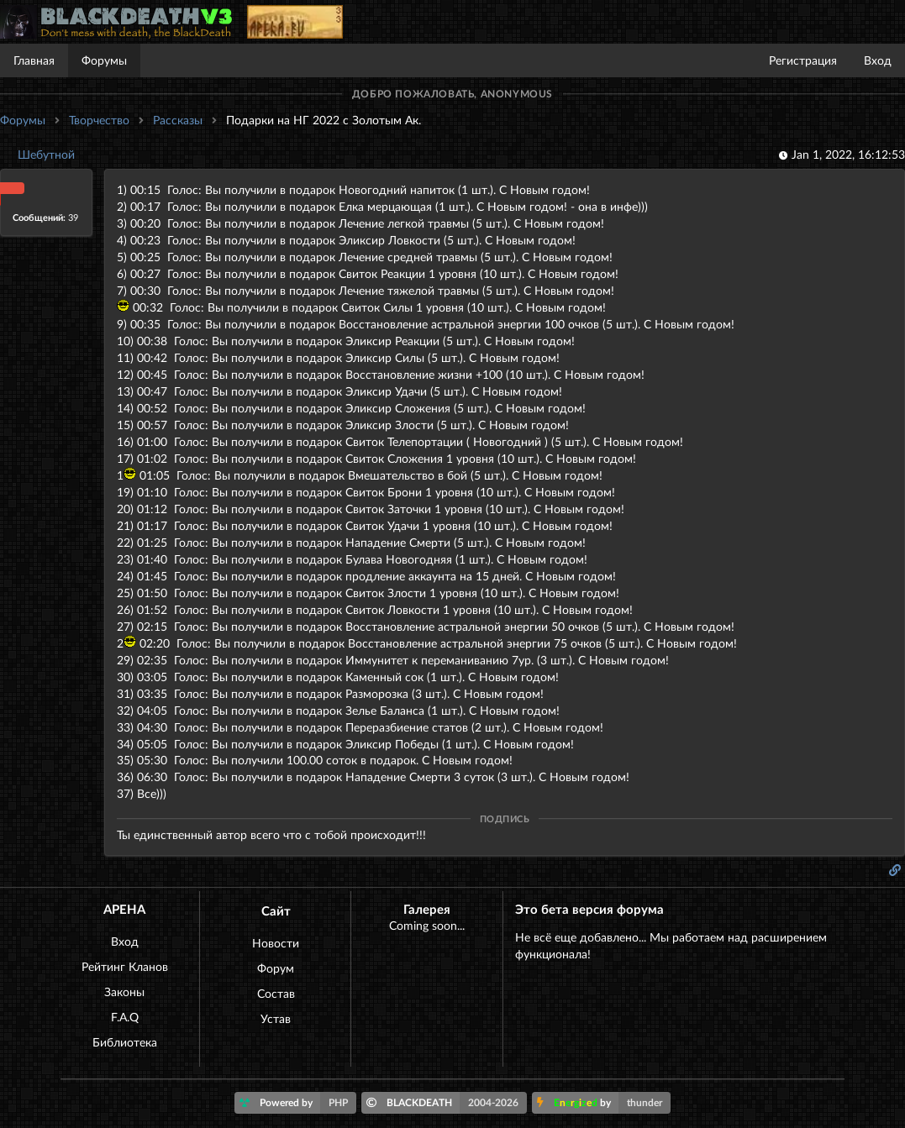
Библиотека (124, 1042)
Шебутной (46, 154)
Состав (276, 993)
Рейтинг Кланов (125, 966)
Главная (34, 60)
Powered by (297, 1103)
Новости (275, 943)
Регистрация (803, 60)
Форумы (104, 60)
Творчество (99, 120)
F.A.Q (125, 1017)
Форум (275, 968)
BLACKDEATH (446, 1103)
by (604, 1103)
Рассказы (178, 120)
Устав (275, 1018)
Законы (124, 991)
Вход (878, 60)
